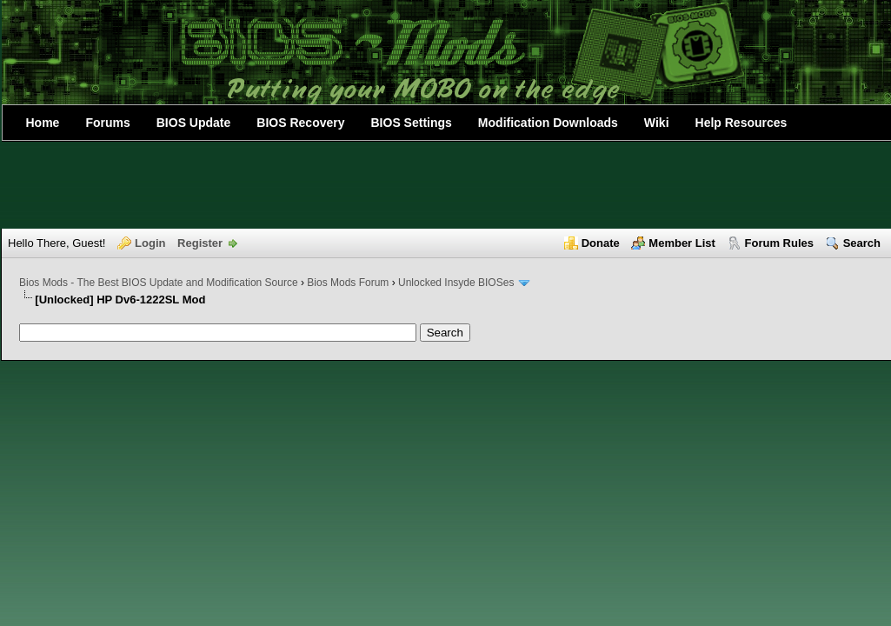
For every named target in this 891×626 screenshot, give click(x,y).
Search (862, 243)
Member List (681, 243)
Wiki (656, 123)
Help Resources (741, 123)
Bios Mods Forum (348, 282)
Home (43, 123)
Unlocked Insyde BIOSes (456, 282)
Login (150, 243)
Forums (107, 123)
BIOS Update (193, 123)
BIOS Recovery (300, 123)
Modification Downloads (548, 123)
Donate (601, 243)
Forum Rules (779, 243)
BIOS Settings (411, 123)
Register (200, 243)
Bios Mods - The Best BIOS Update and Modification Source (158, 282)
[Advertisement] (446, 185)
